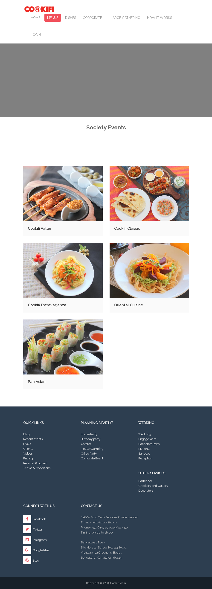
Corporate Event (92, 458)
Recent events (33, 439)
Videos (27, 453)
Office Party (89, 453)
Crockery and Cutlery (153, 485)
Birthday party (90, 439)
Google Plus (36, 550)
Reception (145, 458)
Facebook (34, 519)
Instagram (35, 540)
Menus (52, 18)
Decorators (145, 490)
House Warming (92, 448)
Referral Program (35, 463)
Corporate (93, 18)
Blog (26, 434)
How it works (159, 18)
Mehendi (144, 448)
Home (35, 18)
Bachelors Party (149, 444)
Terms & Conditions (36, 468)
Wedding (144, 434)
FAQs (27, 444)
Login (36, 35)
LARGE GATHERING (125, 18)
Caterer (86, 444)
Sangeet (144, 453)
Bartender (145, 481)
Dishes (70, 18)
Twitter (32, 529)
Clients (28, 448)
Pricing (28, 458)
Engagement (147, 439)
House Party (89, 434)
